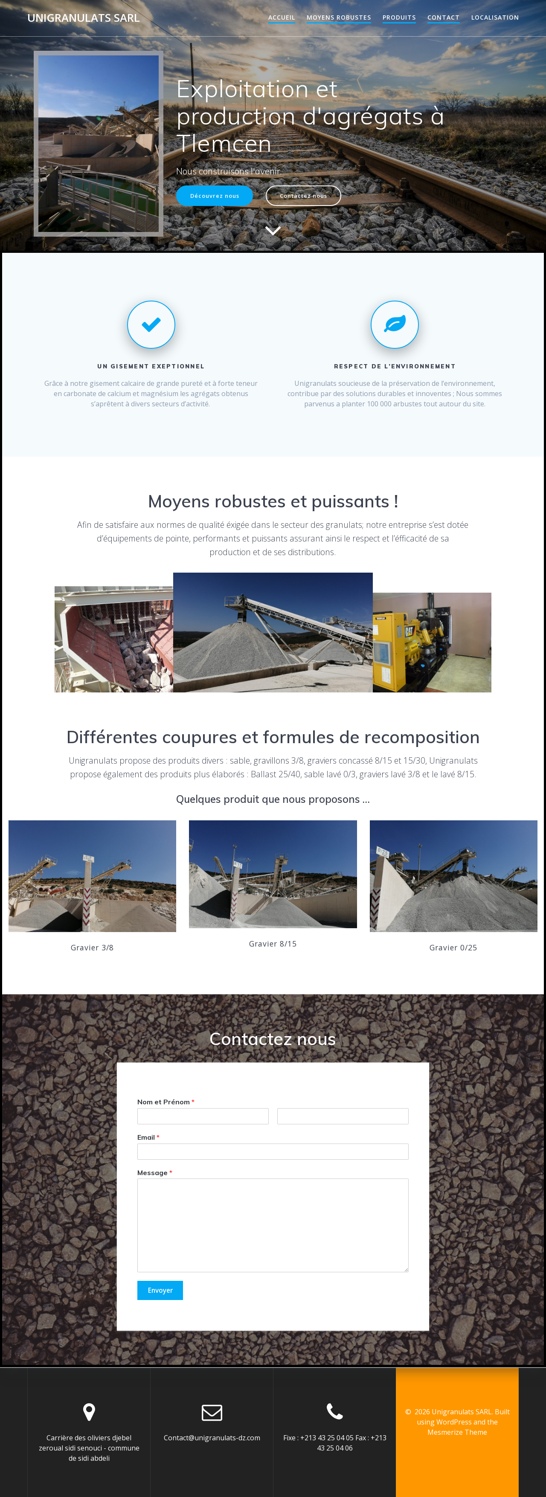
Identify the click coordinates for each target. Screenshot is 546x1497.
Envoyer (161, 1291)
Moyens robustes (339, 17)
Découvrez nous (217, 195)
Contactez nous (311, 195)
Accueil (281, 17)
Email (148, 1137)
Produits (399, 17)
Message (154, 1172)
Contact (443, 17)
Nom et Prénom (166, 1101)
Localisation (495, 17)
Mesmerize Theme (457, 1432)
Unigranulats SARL (83, 17)
